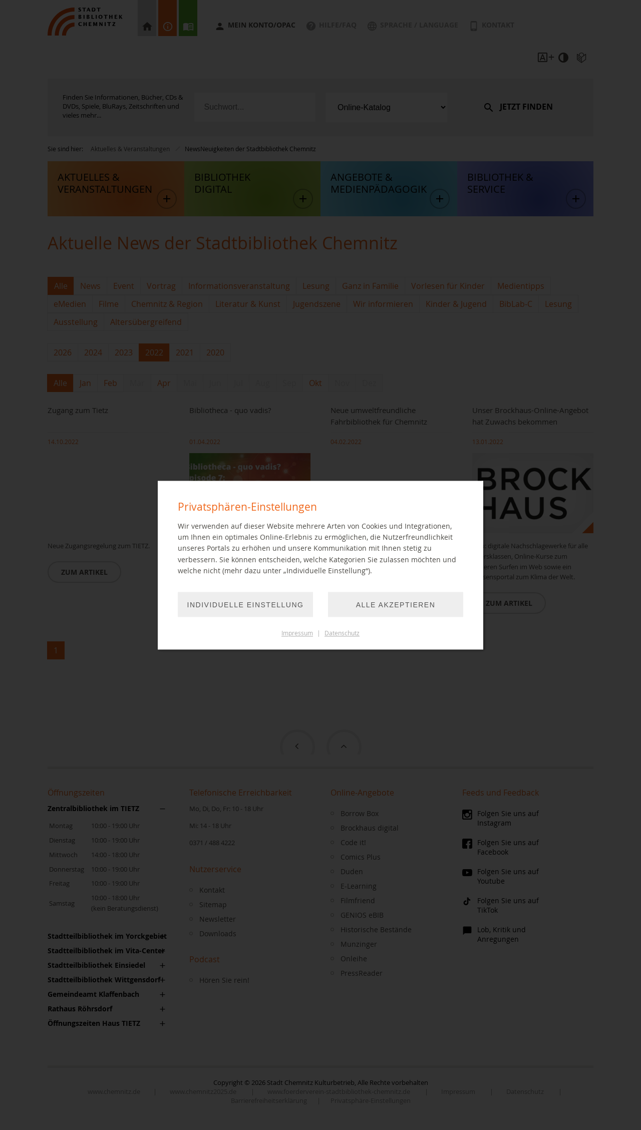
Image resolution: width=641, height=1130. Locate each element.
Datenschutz (342, 633)
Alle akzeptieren (396, 605)
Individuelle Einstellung (245, 605)
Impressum (297, 633)
